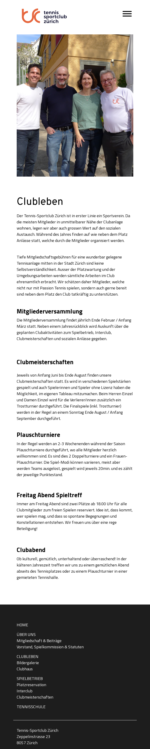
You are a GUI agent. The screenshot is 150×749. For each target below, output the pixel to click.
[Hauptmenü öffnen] (127, 15)
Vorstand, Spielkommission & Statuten (50, 647)
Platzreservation (31, 685)
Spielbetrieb (30, 678)
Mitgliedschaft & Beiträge (39, 641)
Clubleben (27, 656)
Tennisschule (31, 707)
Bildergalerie (28, 663)
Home (22, 625)
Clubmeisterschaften (35, 697)
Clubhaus (25, 669)
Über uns (26, 634)
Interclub (24, 691)
